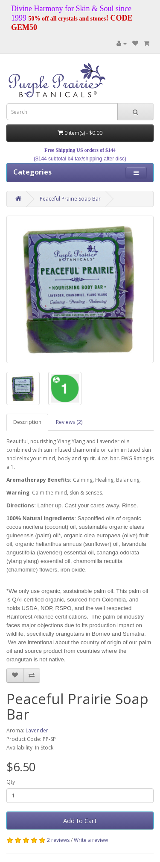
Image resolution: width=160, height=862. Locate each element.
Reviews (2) (69, 422)
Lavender (37, 730)
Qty (10, 781)
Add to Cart (80, 820)
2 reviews (58, 840)
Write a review (91, 840)
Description (27, 422)
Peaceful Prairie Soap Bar (70, 198)
